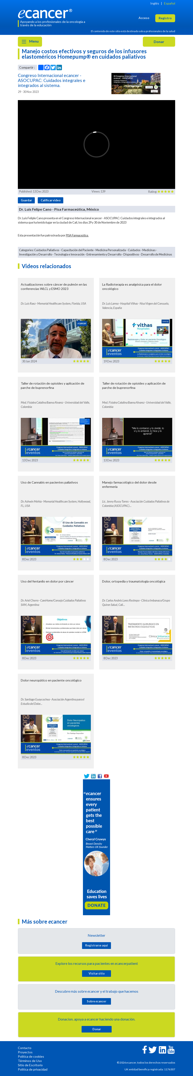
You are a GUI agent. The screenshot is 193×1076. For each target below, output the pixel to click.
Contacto (24, 1048)
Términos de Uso (30, 1061)
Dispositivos (131, 254)
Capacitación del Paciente (77, 250)
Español (169, 3)
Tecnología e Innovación (69, 254)
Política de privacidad (32, 1069)
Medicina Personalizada (111, 250)
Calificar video (51, 200)
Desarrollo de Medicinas (156, 254)
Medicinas (148, 250)
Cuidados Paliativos (46, 250)
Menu (30, 41)
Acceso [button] (144, 18)
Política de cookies (31, 1056)
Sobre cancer (96, 1001)
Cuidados (134, 250)
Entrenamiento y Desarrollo (104, 254)
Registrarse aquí (96, 945)
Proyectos (25, 1052)
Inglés (154, 3)
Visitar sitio (97, 973)
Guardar (26, 200)
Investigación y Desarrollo (35, 254)
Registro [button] (165, 18)
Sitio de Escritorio (30, 1065)
